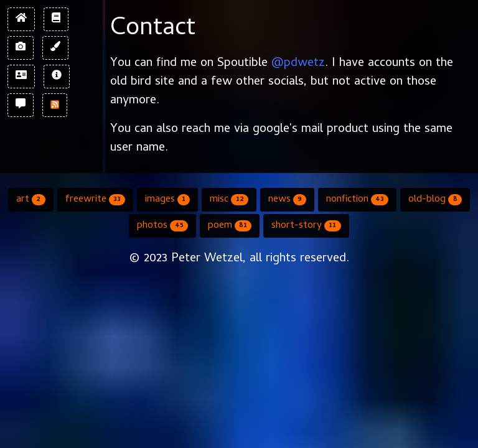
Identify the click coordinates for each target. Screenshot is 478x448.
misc (229, 200)
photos (162, 226)
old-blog (434, 200)
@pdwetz (298, 64)
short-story (305, 226)
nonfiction (357, 200)
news (287, 200)
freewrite (95, 200)
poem (229, 226)
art (30, 200)
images (167, 200)
